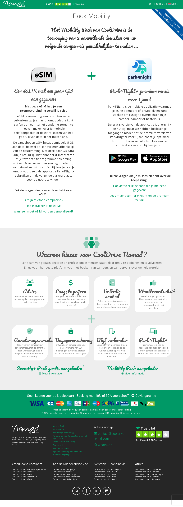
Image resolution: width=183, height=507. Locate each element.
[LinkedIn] (107, 491)
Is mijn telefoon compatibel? (43, 200)
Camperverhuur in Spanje (64, 469)
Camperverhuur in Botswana (147, 479)
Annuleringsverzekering (63, 432)
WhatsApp (105, 445)
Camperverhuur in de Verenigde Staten (29, 469)
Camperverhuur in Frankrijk (65, 479)
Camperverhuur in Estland (105, 479)
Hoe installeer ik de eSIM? (43, 206)
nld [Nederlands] (172, 3)
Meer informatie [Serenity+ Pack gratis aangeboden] (50, 373)
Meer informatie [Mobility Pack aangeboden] (132, 373)
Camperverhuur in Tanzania (147, 476)
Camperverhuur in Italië (63, 471)
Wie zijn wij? (58, 445)
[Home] (30, 429)
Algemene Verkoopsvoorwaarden (67, 451)
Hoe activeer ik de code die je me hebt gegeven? (139, 188)
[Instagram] (97, 491)
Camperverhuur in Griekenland (66, 476)
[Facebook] (86, 491)
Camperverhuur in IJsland (105, 476)
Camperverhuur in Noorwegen (107, 469)
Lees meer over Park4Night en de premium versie (139, 198)
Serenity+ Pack (59, 429)
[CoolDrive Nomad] (14, 4)
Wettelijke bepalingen (62, 454)
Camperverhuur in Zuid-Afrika (148, 469)
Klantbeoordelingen (61, 448)
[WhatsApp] (76, 491)
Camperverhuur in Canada (23, 471)
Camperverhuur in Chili (22, 474)
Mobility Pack (58, 426)
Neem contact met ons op (64, 441)
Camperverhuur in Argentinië (24, 476)
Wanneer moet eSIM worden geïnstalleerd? (43, 211)
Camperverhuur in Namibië (147, 471)
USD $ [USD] (159, 3)
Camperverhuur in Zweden (106, 474)
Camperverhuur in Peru (22, 479)
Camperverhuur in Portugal (65, 474)
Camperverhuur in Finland (105, 471)
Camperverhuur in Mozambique (149, 474)
